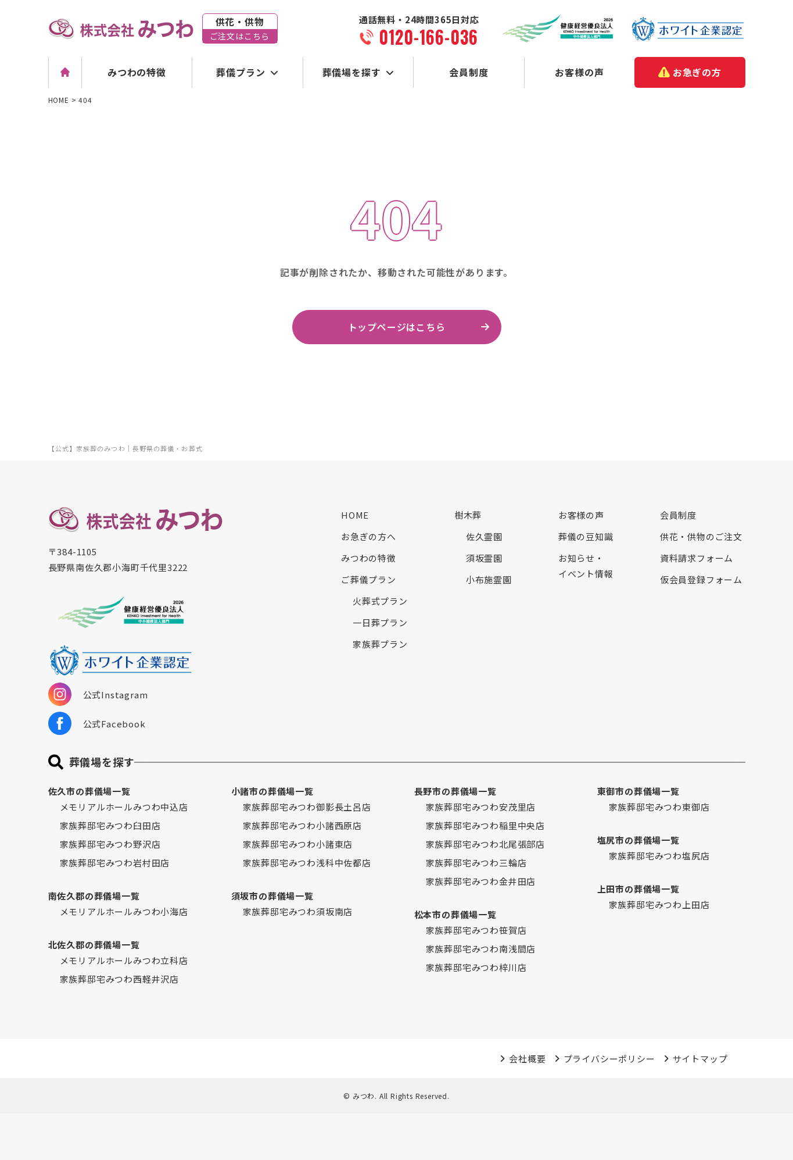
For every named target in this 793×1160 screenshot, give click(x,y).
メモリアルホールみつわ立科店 (124, 960)
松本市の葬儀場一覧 (455, 914)
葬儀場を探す (351, 72)
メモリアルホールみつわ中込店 (124, 807)
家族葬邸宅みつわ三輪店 (476, 862)
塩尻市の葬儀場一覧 (638, 840)
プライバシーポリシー (609, 1058)
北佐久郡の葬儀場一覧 (94, 944)
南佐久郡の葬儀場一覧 (94, 896)
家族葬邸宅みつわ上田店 (659, 904)
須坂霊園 (484, 558)
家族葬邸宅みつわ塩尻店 (659, 856)
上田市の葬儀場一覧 (638, 889)
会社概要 (527, 1058)
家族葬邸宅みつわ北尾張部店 (485, 844)
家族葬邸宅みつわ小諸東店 (298, 844)
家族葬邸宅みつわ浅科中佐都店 (307, 862)
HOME (355, 515)
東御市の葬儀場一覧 (638, 791)
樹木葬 (468, 515)
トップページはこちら (397, 327)
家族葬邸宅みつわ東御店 (659, 807)
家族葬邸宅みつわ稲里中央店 (485, 825)
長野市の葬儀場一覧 (455, 791)
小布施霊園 (489, 579)
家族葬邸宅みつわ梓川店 (476, 967)
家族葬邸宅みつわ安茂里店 (481, 807)
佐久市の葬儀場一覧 (89, 791)
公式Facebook (97, 723)
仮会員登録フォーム (701, 579)
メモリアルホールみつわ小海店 (124, 911)
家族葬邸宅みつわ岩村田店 (115, 862)
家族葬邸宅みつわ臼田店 (110, 825)
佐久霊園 (484, 536)
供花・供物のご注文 (701, 536)
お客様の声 (579, 72)
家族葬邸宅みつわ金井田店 (481, 881)
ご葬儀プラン (368, 579)
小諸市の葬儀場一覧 (272, 791)
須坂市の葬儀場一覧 (272, 896)
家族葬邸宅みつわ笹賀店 (476, 930)
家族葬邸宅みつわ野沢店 (110, 844)
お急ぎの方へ (368, 536)
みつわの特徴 (136, 72)
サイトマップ (700, 1058)
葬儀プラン (240, 72)
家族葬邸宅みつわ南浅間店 (481, 949)
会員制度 (468, 72)
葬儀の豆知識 (585, 536)
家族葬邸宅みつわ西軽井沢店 (119, 979)
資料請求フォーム (696, 558)
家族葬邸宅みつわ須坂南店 (298, 911)
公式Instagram (98, 694)
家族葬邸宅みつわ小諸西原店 (302, 825)
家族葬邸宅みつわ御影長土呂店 (307, 807)
